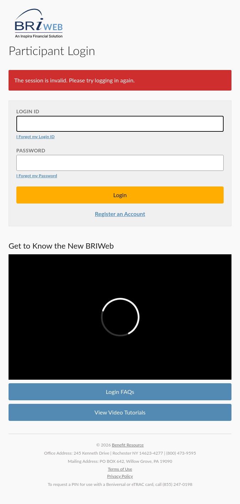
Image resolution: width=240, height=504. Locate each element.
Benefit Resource (128, 445)
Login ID (27, 111)
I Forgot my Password (36, 175)
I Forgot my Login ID (35, 136)
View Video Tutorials (120, 412)
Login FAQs (120, 391)
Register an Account (120, 213)
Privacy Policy (120, 476)
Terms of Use (120, 469)
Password (31, 150)
